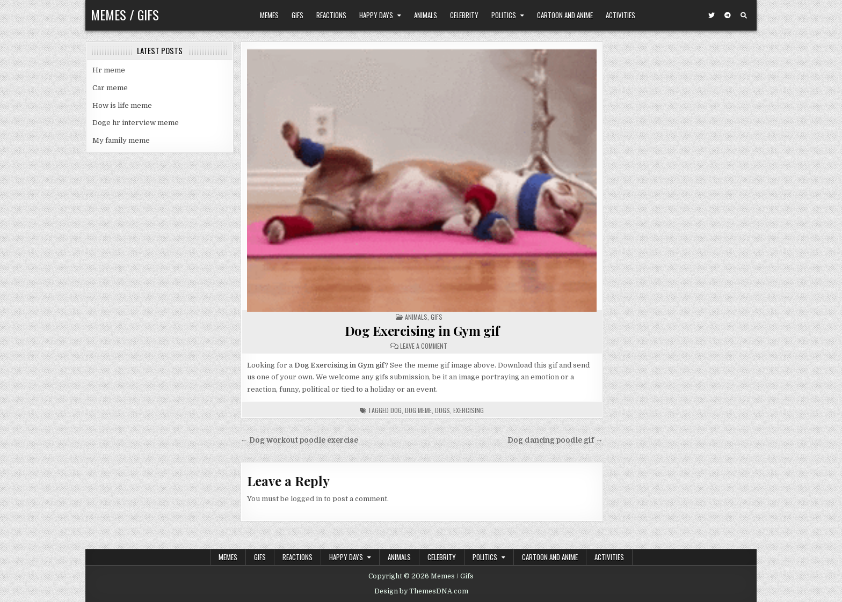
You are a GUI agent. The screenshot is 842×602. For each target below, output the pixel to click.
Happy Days (376, 15)
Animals (425, 15)
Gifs (297, 15)
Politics (503, 15)
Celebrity (464, 15)
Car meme (110, 88)
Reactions (331, 15)
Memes (269, 15)
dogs (442, 410)
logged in (306, 499)
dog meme (418, 410)
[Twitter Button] (711, 16)
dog (396, 410)
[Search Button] (744, 16)
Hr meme (108, 70)
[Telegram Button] (728, 16)
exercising (468, 410)
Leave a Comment (423, 346)
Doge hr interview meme (135, 123)
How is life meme (122, 105)
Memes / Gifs (125, 14)
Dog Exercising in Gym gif (422, 330)
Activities (620, 15)
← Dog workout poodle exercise (300, 440)
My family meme (121, 140)
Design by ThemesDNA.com (421, 591)
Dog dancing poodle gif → (555, 440)
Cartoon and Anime (565, 15)
